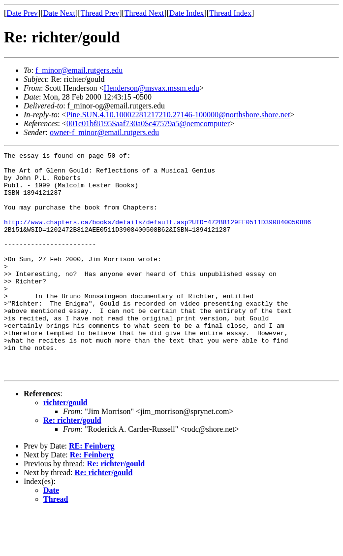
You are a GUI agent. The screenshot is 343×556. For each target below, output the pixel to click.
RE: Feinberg (92, 490)
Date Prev (22, 13)
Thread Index (230, 13)
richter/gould (65, 447)
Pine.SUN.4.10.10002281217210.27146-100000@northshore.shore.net (178, 114)
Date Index (186, 13)
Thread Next (144, 13)
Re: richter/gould (72, 464)
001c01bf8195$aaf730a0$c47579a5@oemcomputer (148, 123)
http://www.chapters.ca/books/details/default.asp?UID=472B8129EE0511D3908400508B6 (157, 236)
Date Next (59, 13)
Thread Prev (99, 13)
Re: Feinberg (92, 499)
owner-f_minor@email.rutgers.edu (104, 132)
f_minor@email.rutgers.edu (79, 70)
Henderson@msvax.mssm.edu (151, 88)
